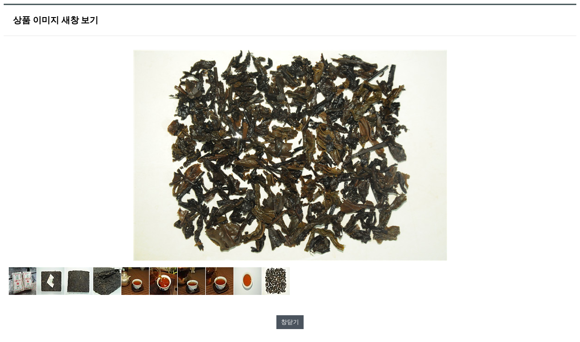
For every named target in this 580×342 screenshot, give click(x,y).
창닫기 (290, 321)
